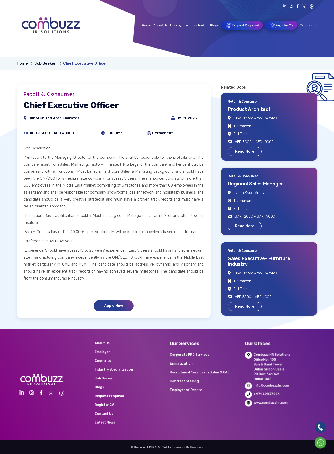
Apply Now (113, 305)
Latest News (113, 410)
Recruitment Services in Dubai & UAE (201, 376)
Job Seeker (199, 25)
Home (146, 25)
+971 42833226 (268, 392)
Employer (179, 25)
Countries (111, 368)
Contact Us (308, 25)
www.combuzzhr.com (270, 397)
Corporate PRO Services (194, 364)
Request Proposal (242, 25)
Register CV (281, 25)
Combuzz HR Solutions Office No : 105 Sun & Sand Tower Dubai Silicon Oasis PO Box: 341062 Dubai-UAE (271, 372)
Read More (244, 151)
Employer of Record (192, 388)
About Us (160, 25)
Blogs (214, 25)
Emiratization (188, 370)
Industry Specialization (119, 374)
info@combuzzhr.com (271, 386)
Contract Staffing (191, 382)
